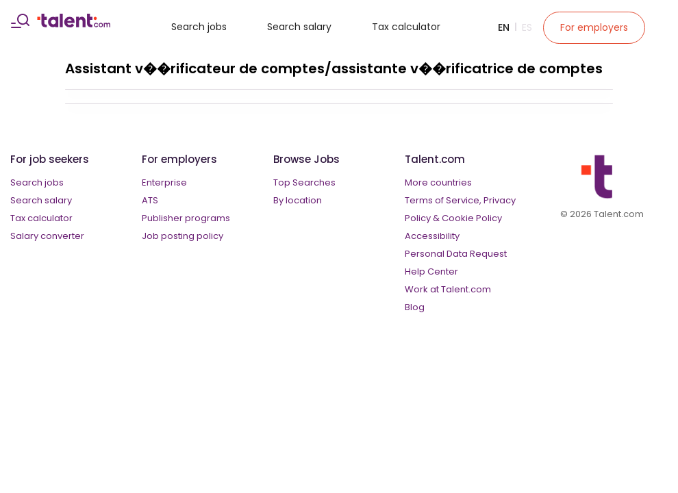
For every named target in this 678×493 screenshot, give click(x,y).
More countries (438, 182)
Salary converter (47, 235)
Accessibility (432, 235)
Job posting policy (182, 235)
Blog (415, 307)
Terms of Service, (443, 200)
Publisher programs (186, 218)
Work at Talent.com (448, 289)
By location (297, 200)
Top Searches (304, 182)
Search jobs (199, 27)
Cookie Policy (472, 218)
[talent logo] (73, 24)
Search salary (299, 27)
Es (527, 27)
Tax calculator (406, 27)
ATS (150, 200)
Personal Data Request (456, 253)
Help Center (431, 271)
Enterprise (164, 182)
